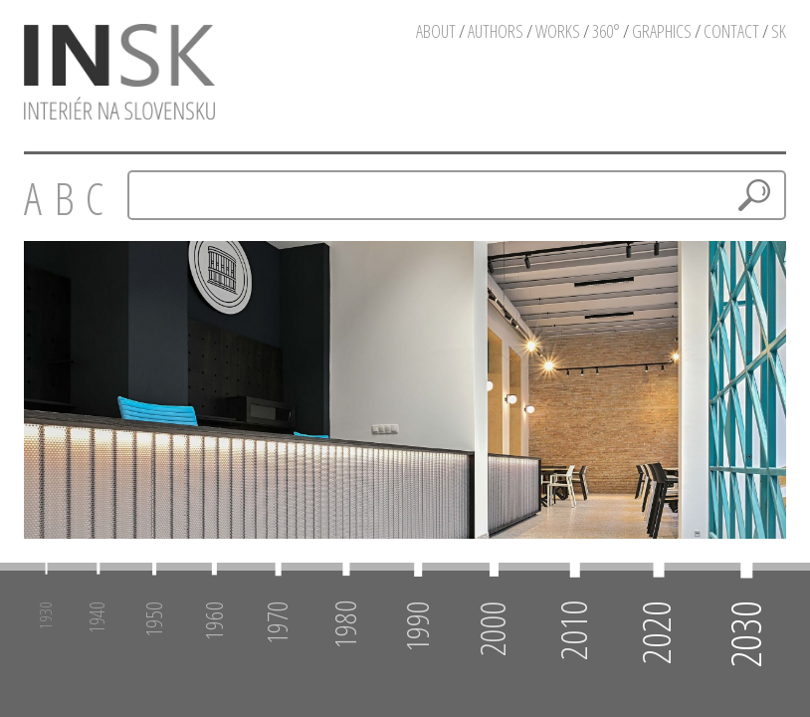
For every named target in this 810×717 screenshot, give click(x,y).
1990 (416, 626)
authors (495, 31)
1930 (45, 615)
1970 (277, 622)
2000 (493, 628)
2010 (572, 630)
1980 (344, 624)
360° (606, 31)
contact (731, 31)
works (557, 31)
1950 (153, 619)
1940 (98, 617)
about (436, 31)
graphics (662, 31)
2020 (656, 632)
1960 (212, 620)
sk (778, 31)
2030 (744, 634)
